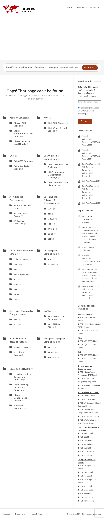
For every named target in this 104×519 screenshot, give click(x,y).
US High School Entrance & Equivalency (51, 200)
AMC (16, 319)
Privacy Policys (36, 514)
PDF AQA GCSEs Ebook (88, 341)
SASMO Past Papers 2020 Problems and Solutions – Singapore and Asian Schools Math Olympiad (91, 275)
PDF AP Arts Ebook (86, 395)
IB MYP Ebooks (21, 347)
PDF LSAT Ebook (85, 497)
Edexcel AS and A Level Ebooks (22, 142)
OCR (11, 155)
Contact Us (94, 7)
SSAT (50, 208)
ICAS (16, 324)
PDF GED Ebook (85, 455)
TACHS (51, 228)
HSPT (50, 223)
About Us (6, 514)
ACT (15, 279)
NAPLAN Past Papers (54, 325)
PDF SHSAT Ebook (86, 440)
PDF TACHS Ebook (86, 448)
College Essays (21, 259)
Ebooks (80, 7)
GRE (15, 289)
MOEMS (51, 264)
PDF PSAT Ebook (85, 472)
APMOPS (52, 357)
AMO (50, 259)
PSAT (16, 264)
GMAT (17, 284)
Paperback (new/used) (89, 108)
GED (50, 238)
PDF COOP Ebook (86, 451)
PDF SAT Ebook (85, 476)
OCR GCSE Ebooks (22, 161)
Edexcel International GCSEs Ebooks (23, 133)
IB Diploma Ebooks (19, 353)
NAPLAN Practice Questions (56, 317)
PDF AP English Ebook (88, 399)
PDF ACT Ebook (85, 486)
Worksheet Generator (19, 407)
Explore (85, 121)
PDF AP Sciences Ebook (88, 416)
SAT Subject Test (22, 274)
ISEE (49, 213)
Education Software (19, 368)
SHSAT (51, 218)
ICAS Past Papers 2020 (91, 203)
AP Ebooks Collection (19, 222)
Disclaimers (20, 514)
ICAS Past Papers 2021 (91, 181)
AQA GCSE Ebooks (56, 123)
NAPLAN (48, 311)
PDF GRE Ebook (85, 493)
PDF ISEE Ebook (85, 437)
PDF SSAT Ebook (85, 433)
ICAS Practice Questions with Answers (88, 219)
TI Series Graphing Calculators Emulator (23, 377)
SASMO (51, 352)
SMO (50, 347)
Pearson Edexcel (18, 117)
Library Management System (20, 398)
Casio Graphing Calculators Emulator (21, 387)
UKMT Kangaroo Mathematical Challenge (56, 175)
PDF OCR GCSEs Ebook (88, 355)
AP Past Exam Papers (20, 214)
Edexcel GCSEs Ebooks (20, 124)
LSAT (16, 299)
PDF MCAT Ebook (86, 501)
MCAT (16, 294)
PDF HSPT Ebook (85, 444)
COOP (50, 233)
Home (69, 7)
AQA (46, 117)
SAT (15, 269)
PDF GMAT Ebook (86, 490)
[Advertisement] (52, 39)
